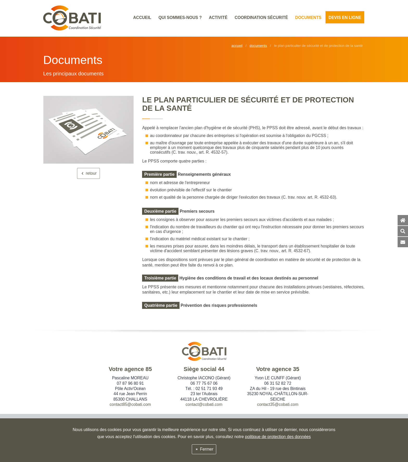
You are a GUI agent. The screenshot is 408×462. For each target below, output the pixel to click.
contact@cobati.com (204, 404)
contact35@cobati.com (277, 404)
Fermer (204, 449)
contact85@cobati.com (130, 404)
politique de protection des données (278, 436)
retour (88, 173)
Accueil (236, 46)
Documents (258, 46)
